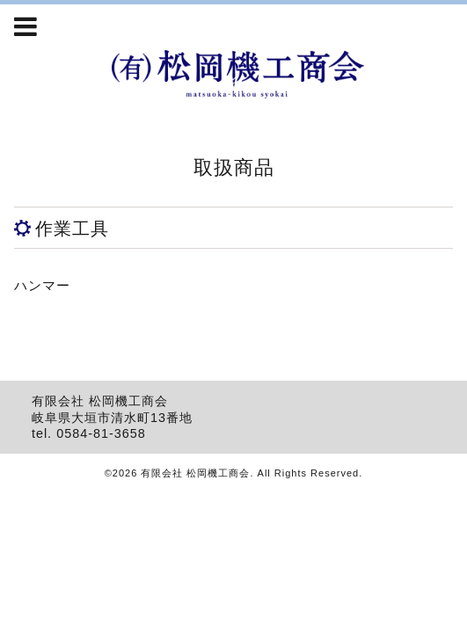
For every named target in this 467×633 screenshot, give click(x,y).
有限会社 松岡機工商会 (195, 473)
